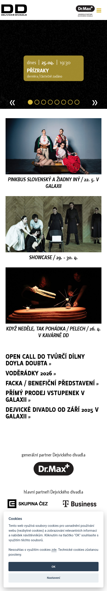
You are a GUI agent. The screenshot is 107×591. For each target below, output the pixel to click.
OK (53, 566)
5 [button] (57, 102)
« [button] (12, 103)
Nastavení (53, 577)
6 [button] (63, 102)
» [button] (94, 103)
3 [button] (43, 102)
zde (54, 550)
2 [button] (36, 102)
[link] (54, 474)
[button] (98, 10)
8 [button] (77, 102)
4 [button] (50, 102)
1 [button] (30, 102)
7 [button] (70, 102)
